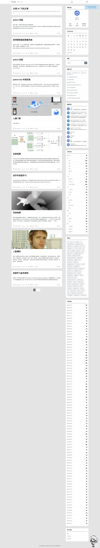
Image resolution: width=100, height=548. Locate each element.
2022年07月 (69, 334)
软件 (70, 160)
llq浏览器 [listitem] (69, 284)
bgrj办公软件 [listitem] (80, 279)
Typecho (47, 545)
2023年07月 (69, 326)
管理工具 (70, 179)
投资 (70, 213)
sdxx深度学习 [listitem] (70, 246)
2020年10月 (69, 389)
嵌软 (70, 163)
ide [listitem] (83, 248)
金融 (68, 210)
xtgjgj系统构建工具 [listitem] (71, 264)
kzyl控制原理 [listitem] (70, 266)
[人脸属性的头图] (37, 239)
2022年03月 (69, 344)
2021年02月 (69, 378)
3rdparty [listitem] (69, 255)
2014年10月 (69, 481)
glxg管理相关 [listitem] (76, 295)
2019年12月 (69, 415)
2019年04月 (69, 436)
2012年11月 (69, 502)
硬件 (70, 165)
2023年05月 (69, 331)
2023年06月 (69, 328)
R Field (13, 2)
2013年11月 (69, 491)
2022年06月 (69, 336)
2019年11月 (69, 418)
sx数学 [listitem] (83, 264)
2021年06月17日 (18, 93)
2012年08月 (69, 510)
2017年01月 (69, 468)
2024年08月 (69, 318)
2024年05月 (69, 323)
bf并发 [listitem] (81, 286)
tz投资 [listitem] (79, 290)
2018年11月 (69, 449)
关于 (22, 2)
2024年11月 (69, 315)
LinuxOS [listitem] (79, 273)
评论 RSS (69, 538)
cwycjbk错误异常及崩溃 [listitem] (78, 253)
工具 (68, 176)
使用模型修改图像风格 (22, 40)
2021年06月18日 (18, 73)
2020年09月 (69, 392)
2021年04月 (69, 373)
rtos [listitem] (76, 248)
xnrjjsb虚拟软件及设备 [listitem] (72, 257)
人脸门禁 (17, 118)
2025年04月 (69, 307)
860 (28, 128)
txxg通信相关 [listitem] (76, 266)
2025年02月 (69, 313)
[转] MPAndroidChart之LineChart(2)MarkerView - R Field (82, 116)
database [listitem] (76, 246)
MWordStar (57, 545)
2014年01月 (69, 486)
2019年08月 (69, 426)
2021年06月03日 (18, 128)
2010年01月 (69, 523)
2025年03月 (69, 310)
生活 (68, 197)
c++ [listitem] (68, 242)
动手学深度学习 (20, 175)
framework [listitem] (70, 288)
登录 (68, 533)
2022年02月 (69, 347)
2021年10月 (69, 357)
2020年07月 (69, 397)
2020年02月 (69, 410)
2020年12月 (69, 384)
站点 (68, 215)
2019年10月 (69, 420)
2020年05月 (69, 402)
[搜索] (78, 2)
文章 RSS (69, 536)
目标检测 (17, 154)
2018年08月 (69, 457)
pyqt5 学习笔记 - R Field (75, 128)
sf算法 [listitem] (83, 250)
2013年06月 (69, 497)
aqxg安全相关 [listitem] (76, 288)
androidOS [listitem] (69, 286)
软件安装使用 (71, 184)
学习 (68, 187)
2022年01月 (69, 349)
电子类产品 (71, 205)
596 (28, 53)
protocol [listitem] (78, 250)
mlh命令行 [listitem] (78, 264)
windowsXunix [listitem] (70, 259)
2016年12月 (69, 470)
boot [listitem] (80, 248)
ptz (24, 33)
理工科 (70, 192)
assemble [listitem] (69, 248)
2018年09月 (69, 455)
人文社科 (70, 189)
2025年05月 (69, 52)
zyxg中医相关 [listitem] (83, 295)
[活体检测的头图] (37, 200)
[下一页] (39, 290)
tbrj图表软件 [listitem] (70, 281)
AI (37, 33)
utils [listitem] (75, 277)
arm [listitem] (84, 246)
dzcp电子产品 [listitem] (70, 270)
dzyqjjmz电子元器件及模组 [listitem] (73, 268)
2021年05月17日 (18, 284)
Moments (72, 136)
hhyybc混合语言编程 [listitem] (76, 255)
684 (28, 169)
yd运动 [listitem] (83, 290)
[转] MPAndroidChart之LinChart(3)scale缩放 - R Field (81, 112)
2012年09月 (69, 507)
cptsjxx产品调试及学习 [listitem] (72, 279)
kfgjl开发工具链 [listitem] (77, 259)
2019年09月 (69, 423)
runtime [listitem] (81, 275)
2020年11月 (69, 386)
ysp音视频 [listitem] (73, 250)
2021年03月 (69, 376)
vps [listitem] (68, 290)
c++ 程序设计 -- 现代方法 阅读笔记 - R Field (79, 124)
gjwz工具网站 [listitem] (73, 290)
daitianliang (72, 144)
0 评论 (33, 33)
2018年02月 (69, 463)
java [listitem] (71, 242)
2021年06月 (69, 368)
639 (28, 284)
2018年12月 (69, 447)
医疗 (70, 202)
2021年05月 (69, 370)
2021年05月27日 (18, 169)
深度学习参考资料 (20, 273)
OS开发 (70, 171)
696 (28, 226)
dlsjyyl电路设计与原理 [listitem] (72, 273)
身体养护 (70, 200)
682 (28, 73)
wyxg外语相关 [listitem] (80, 281)
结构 (70, 168)
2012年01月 (69, 515)
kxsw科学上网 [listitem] (70, 277)
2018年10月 (69, 452)
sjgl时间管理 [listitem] (81, 268)
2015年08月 (69, 476)
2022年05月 (69, 339)
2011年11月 (69, 518)
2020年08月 (69, 394)
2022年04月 (69, 342)
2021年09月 (69, 360)
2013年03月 (69, 499)
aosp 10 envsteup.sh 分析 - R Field (77, 120)
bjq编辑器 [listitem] (76, 275)
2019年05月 (69, 434)
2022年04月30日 (18, 33)
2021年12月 (69, 352)
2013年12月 (69, 489)
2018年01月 (69, 465)
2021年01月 (69, 381)
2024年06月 (69, 321)
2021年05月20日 (18, 187)
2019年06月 (69, 431)
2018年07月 (69, 460)
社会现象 (70, 226)
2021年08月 (69, 363)
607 (28, 33)
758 (28, 266)
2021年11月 (69, 355)
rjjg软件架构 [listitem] (80, 257)
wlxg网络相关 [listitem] (70, 275)
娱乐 (70, 208)
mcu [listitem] (80, 246)
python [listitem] (77, 242)
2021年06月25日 (18, 53)
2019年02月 (69, 441)
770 (28, 93)
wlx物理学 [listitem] (82, 284)
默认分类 (69, 155)
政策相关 (70, 231)
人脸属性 (17, 251)
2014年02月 (69, 484)
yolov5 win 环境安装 (21, 79)
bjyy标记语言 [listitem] (70, 253)
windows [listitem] (82, 288)
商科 (70, 194)
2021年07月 (69, 365)
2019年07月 (69, 428)
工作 (68, 158)
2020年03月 (69, 407)
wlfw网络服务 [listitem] (70, 295)
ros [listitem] (73, 248)
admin (77, 17)
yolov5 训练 (18, 20)
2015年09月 (69, 473)
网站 (70, 221)
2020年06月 (69, 399)
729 (28, 187)
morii (71, 108)
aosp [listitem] (68, 250)
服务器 (70, 218)
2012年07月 (69, 512)
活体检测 (17, 212)
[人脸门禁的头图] (37, 106)
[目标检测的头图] (37, 141)
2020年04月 (69, 405)
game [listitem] (75, 281)
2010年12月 (69, 520)
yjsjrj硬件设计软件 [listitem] (78, 270)
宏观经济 (70, 229)
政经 (68, 223)
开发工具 (70, 181)
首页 (18, 2)
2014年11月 (69, 478)
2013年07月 (69, 494)
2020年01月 (69, 413)
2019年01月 (69, 444)
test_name (72, 132)
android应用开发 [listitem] (71, 244)
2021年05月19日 (18, 266)
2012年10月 (69, 505)
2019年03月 (69, 439)
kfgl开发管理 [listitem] (75, 286)
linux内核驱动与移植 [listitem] (79, 244)
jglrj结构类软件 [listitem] (75, 284)
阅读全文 (58, 33)
